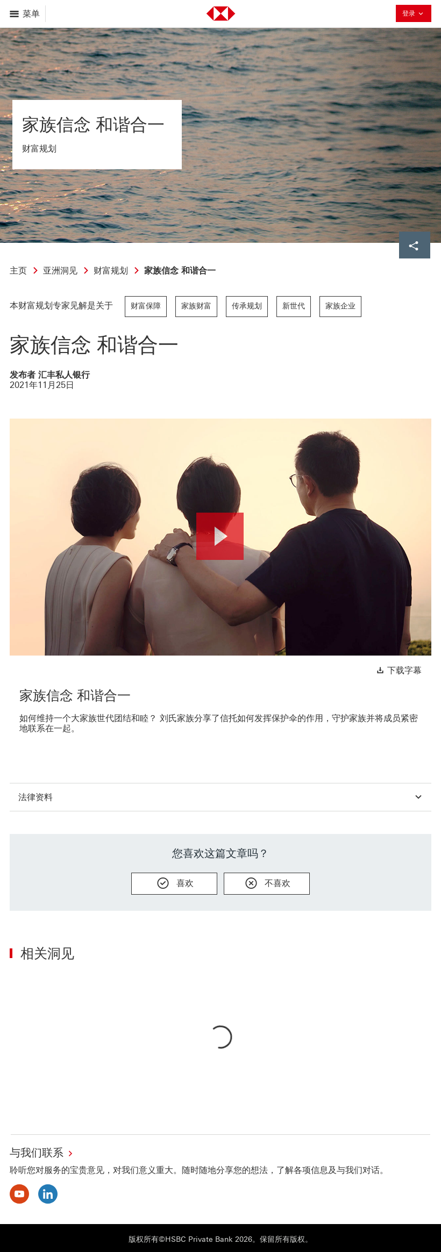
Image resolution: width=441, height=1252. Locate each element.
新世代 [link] (293, 306)
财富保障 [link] (146, 306)
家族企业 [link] (340, 306)
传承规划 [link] (247, 306)
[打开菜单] (25, 13)
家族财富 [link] (196, 306)
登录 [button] (413, 14)
